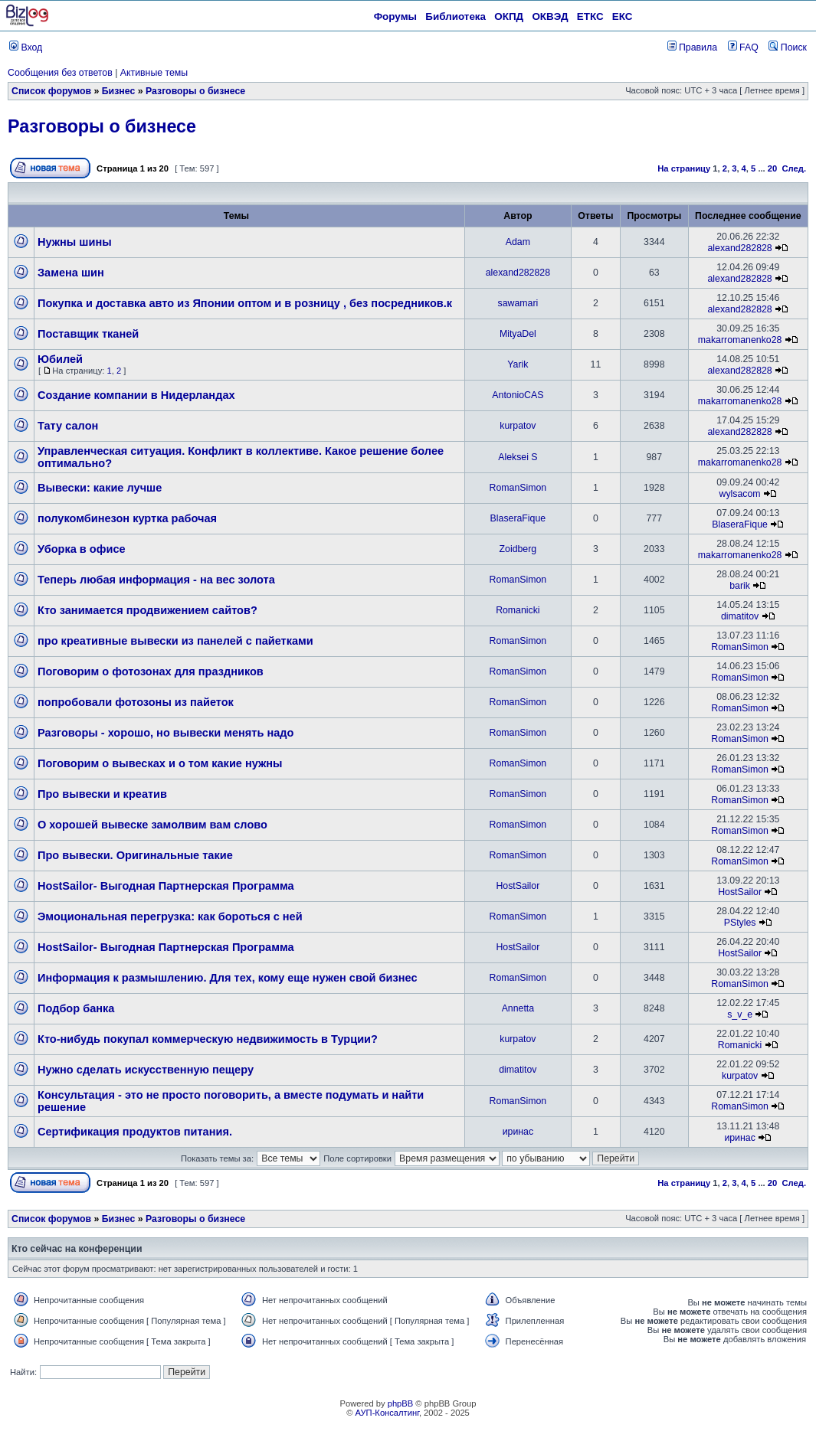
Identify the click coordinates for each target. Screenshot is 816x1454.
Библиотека (455, 16)
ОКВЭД (550, 16)
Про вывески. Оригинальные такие (135, 855)
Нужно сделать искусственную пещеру (146, 1070)
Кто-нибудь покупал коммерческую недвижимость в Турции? (208, 1039)
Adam (518, 242)
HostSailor (517, 886)
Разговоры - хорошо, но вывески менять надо (165, 733)
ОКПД (508, 16)
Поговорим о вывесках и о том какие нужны (160, 763)
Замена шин (71, 272)
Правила (692, 47)
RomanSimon (518, 487)
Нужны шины (75, 242)
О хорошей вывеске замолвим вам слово (152, 824)
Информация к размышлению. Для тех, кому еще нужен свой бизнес (228, 978)
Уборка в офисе (82, 549)
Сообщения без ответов (60, 72)
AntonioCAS (517, 395)
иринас (518, 1131)
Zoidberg (518, 549)
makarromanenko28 (740, 340)
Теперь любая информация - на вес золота (156, 579)
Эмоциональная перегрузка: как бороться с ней (170, 916)
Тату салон (68, 426)
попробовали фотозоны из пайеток (136, 702)
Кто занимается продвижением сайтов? (147, 610)
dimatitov (740, 616)
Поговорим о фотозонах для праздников (151, 671)
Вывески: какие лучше (100, 488)
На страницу (683, 168)
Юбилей (60, 359)
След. (794, 168)
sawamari (518, 303)
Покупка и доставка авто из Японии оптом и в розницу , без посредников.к (245, 303)
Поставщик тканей (88, 334)
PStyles (740, 922)
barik (739, 585)
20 (772, 168)
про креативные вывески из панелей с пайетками (175, 641)
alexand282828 (739, 248)
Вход (25, 47)
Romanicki (517, 610)
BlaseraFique (518, 518)
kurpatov (518, 425)
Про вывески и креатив (102, 794)
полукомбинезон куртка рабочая (127, 518)
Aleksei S (517, 457)
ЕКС (622, 16)
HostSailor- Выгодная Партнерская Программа (166, 886)
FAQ (743, 47)
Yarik (517, 364)
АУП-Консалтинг (387, 1412)
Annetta (518, 1008)
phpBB (401, 1403)
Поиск (787, 47)
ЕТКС (590, 16)
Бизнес (119, 91)
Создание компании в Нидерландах (136, 395)
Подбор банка (76, 1008)
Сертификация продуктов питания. (135, 1132)
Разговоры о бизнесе (195, 91)
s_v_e (739, 1014)
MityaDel (518, 333)
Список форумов (51, 91)
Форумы (395, 16)
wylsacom (740, 493)
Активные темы (154, 72)
